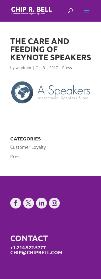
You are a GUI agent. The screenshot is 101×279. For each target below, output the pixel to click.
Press (67, 67)
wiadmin (23, 67)
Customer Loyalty (28, 147)
